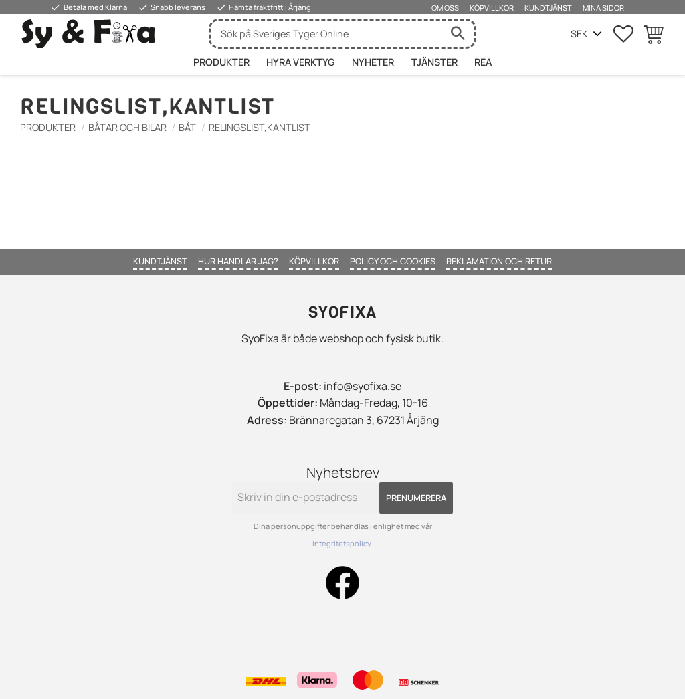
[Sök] (457, 34)
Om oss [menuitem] (445, 8)
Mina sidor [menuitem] (603, 8)
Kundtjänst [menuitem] (548, 8)
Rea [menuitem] (483, 62)
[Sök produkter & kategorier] (326, 34)
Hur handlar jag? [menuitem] (238, 261)
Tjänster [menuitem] (434, 62)
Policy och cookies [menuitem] (392, 261)
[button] (623, 34)
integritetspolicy (341, 543)
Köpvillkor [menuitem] (492, 8)
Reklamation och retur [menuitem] (499, 261)
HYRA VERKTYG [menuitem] (300, 62)
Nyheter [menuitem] (373, 62)
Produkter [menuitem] (221, 62)
